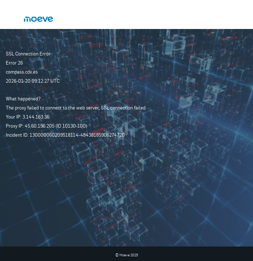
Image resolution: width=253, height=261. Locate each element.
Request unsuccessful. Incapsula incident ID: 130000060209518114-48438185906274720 (126, 130)
